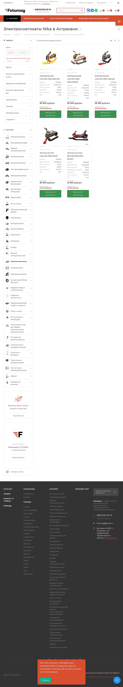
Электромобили (56, 548)
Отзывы (27, 497)
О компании (29, 494)
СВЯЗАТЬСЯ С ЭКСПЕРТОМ (50, 114)
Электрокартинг (56, 545)
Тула (25, 571)
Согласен (45, 680)
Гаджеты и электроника (59, 589)
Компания (29, 489)
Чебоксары (28, 574)
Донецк (27, 554)
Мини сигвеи (54, 532)
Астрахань (28, 540)
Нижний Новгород (31, 527)
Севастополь (29, 537)
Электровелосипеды (57, 497)
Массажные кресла (57, 574)
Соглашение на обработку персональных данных (96, 677)
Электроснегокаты (57, 567)
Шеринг (52, 644)
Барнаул (27, 544)
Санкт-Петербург (31, 510)
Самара (27, 534)
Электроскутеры (56, 506)
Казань (26, 517)
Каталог (8, 489)
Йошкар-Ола (29, 557)
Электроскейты (55, 571)
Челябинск (28, 523)
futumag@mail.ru (105, 523)
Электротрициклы (56, 510)
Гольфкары (53, 555)
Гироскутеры (54, 529)
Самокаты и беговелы (58, 629)
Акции (7, 494)
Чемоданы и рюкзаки (58, 647)
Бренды (8, 506)
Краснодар (28, 513)
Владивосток (29, 547)
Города (27, 502)
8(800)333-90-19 (43, 9)
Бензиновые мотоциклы (59, 525)
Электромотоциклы (57, 516)
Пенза (26, 564)
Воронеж (27, 550)
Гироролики (54, 551)
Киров (26, 560)
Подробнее (46, 4)
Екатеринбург (29, 520)
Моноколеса (54, 541)
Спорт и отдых (55, 598)
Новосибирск (29, 530)
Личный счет (82, 489)
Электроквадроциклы (58, 513)
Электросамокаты (56, 494)
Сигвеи (52, 558)
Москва (27, 507)
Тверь (26, 567)
